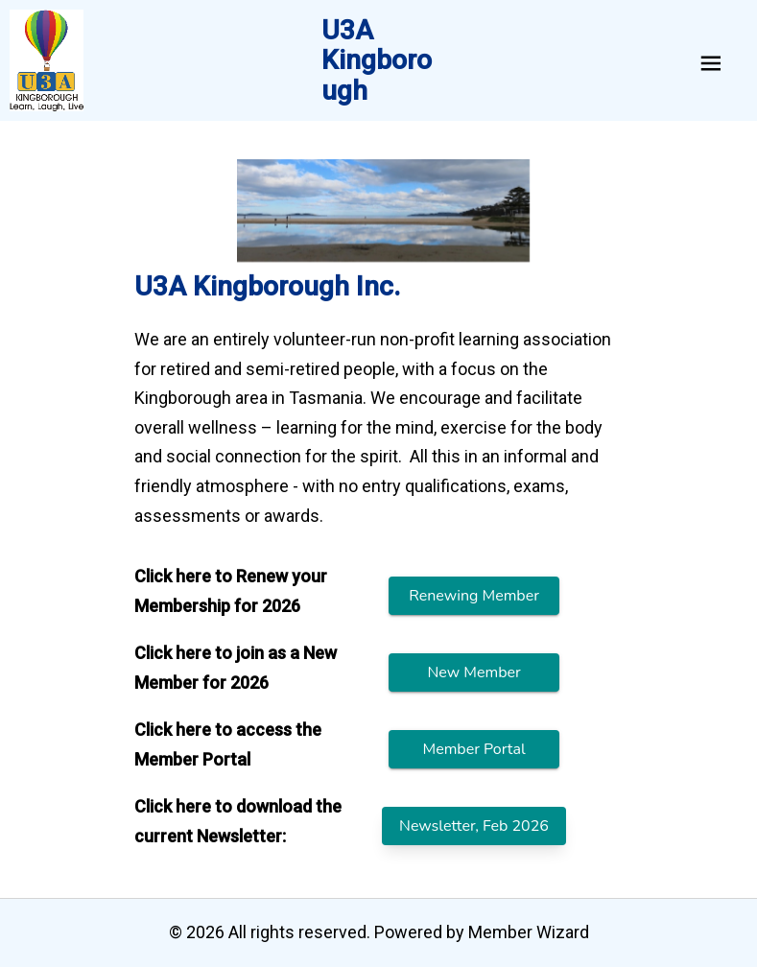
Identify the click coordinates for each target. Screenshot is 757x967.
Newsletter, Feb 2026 (474, 826)
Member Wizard (528, 932)
